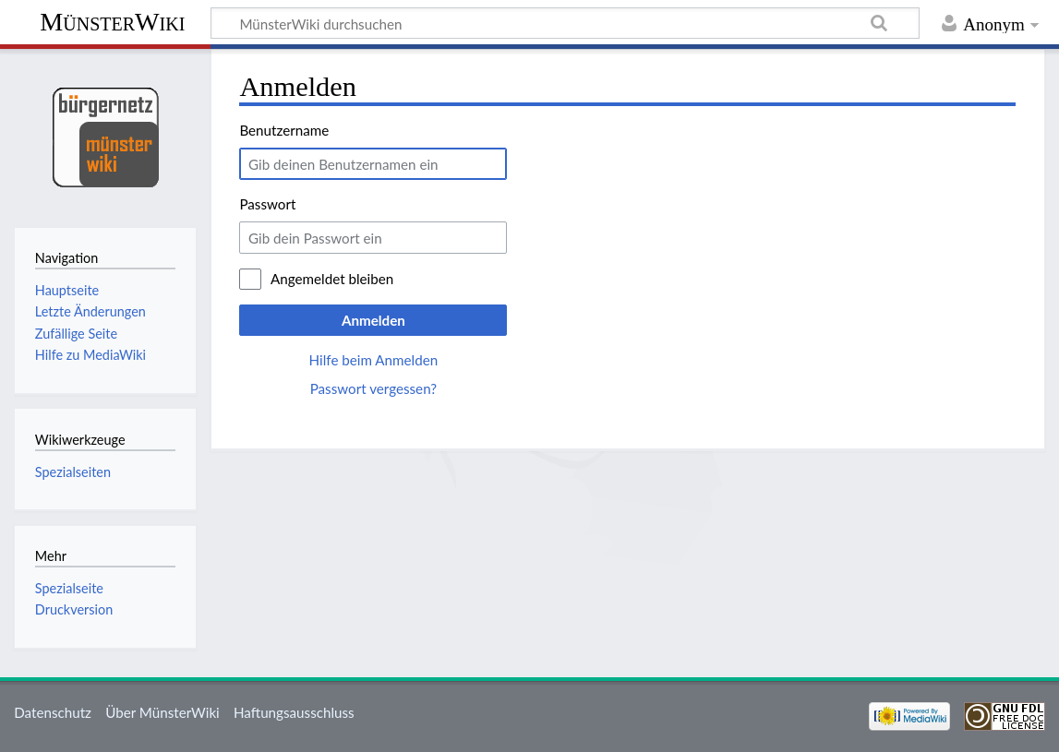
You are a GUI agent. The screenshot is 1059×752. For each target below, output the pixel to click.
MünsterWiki (112, 21)
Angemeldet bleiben (332, 278)
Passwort (267, 204)
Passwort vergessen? (373, 388)
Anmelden (373, 320)
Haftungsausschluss (294, 712)
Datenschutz (52, 712)
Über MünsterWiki (162, 712)
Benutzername (284, 130)
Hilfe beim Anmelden (374, 360)
